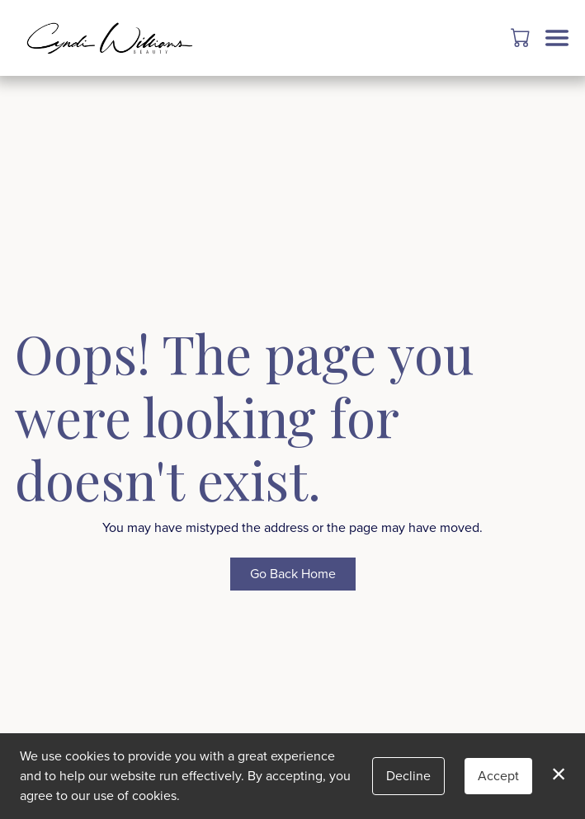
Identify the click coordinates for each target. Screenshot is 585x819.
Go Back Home (293, 573)
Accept (498, 775)
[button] (522, 37)
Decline (408, 775)
